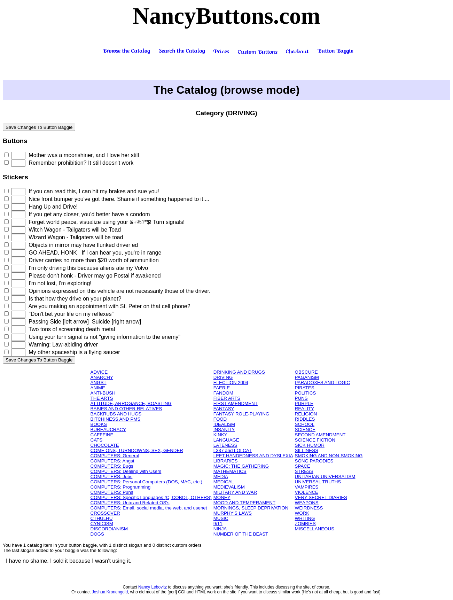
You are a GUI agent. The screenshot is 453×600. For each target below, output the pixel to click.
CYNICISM (102, 523)
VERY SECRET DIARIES (321, 497)
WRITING (305, 518)
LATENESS (225, 445)
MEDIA (220, 476)
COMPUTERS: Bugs (112, 466)
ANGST (99, 382)
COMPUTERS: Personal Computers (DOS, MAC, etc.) (146, 481)
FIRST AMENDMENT (235, 403)
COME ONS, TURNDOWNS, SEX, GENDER (137, 450)
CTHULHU (102, 518)
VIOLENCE (306, 492)
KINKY (220, 434)
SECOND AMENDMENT (320, 434)
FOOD (220, 419)
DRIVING (223, 377)
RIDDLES (305, 419)
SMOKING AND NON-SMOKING (329, 455)
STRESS (304, 471)
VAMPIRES (307, 487)
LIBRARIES (225, 460)
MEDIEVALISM (229, 487)
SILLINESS (306, 450)
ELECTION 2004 (230, 382)
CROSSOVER (105, 513)
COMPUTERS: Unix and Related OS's (130, 502)
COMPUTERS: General (115, 455)
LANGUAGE (226, 440)
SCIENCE (305, 429)
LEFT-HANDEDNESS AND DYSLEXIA (253, 455)
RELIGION (306, 413)
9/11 (217, 523)
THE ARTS (102, 398)
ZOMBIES (305, 523)
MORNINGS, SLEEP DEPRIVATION (251, 508)
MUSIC (220, 518)
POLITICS (305, 393)
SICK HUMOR (310, 445)
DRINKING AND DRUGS (239, 372)
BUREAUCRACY (108, 429)
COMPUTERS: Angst (112, 460)
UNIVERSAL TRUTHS (318, 481)
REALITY (304, 408)
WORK (302, 513)
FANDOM (223, 393)
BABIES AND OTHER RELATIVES (126, 408)
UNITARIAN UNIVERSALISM (325, 476)
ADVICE (99, 372)
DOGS (97, 534)
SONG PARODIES (314, 460)
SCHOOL (304, 424)
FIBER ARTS (227, 398)
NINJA (220, 528)
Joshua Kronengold (110, 592)
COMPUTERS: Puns (112, 492)
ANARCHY (102, 377)
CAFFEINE (102, 434)
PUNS (301, 398)
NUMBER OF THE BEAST (240, 534)
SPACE (302, 466)
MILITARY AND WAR (235, 492)
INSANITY (224, 429)
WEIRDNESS (309, 508)
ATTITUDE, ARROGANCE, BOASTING (131, 403)
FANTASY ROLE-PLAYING (241, 413)
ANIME (98, 387)
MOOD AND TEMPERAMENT (244, 502)
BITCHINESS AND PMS (116, 419)
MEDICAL (223, 481)
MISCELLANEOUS (314, 528)
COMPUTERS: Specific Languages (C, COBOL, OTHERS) (151, 497)
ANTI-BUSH (103, 393)
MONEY (222, 497)
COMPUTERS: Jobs (112, 476)
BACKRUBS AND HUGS (116, 413)
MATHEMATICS (230, 471)
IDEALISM (224, 424)
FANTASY (223, 408)
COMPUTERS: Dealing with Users (126, 471)
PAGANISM (307, 377)
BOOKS (99, 424)
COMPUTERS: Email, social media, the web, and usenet (149, 508)
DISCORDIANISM (109, 528)
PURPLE (304, 403)
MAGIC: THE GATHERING (241, 466)
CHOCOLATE (105, 445)
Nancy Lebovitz (152, 587)
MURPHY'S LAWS (232, 513)
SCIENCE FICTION (315, 440)
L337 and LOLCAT (232, 450)
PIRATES (304, 387)
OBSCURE (306, 372)
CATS (97, 440)
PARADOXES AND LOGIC (322, 382)
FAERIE (221, 387)
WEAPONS (307, 502)
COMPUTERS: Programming (121, 487)
